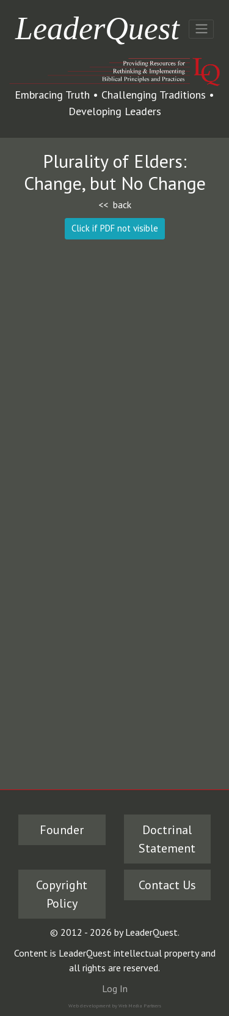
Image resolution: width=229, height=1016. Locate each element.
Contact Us (167, 885)
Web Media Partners (139, 1006)
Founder (62, 830)
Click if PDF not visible (114, 228)
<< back (114, 204)
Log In (115, 988)
